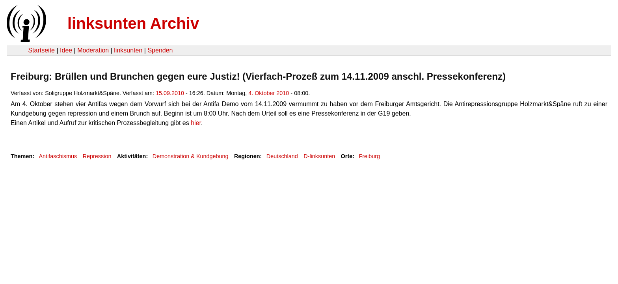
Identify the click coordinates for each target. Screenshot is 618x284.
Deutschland (282, 156)
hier (196, 123)
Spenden (160, 50)
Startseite (41, 50)
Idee (66, 50)
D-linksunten (319, 156)
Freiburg (369, 156)
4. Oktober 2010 (268, 93)
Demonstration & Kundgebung (191, 156)
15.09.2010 (170, 93)
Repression (97, 156)
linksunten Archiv (133, 23)
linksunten (128, 50)
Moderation (93, 50)
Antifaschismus (58, 156)
